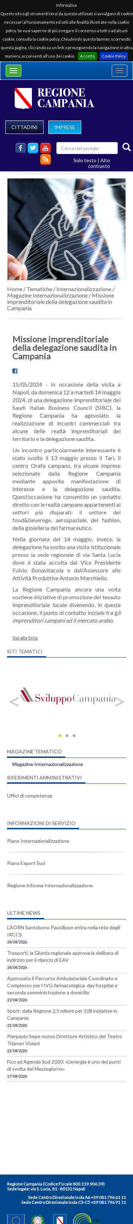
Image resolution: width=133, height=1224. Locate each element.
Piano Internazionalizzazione (38, 841)
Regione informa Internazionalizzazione (50, 885)
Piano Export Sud (26, 863)
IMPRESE (64, 127)
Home (14, 289)
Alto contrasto (99, 163)
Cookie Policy (114, 56)
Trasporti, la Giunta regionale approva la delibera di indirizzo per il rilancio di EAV (62, 956)
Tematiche (39, 289)
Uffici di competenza (29, 796)
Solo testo (84, 160)
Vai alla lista (25, 638)
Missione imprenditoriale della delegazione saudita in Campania (60, 301)
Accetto (87, 56)
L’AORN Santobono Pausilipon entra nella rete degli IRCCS (63, 930)
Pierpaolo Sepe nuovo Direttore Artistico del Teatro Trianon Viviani (64, 1039)
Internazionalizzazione (83, 289)
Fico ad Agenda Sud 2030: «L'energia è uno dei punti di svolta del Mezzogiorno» (64, 1065)
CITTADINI (24, 127)
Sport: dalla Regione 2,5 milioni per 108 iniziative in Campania (62, 1014)
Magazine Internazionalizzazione (47, 295)
